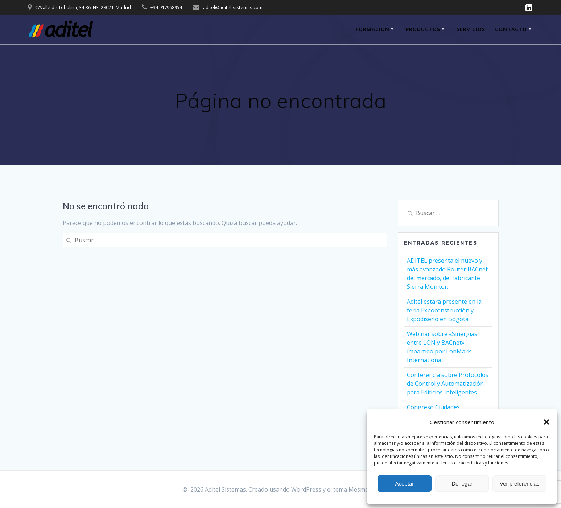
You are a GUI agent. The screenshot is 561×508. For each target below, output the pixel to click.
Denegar (462, 483)
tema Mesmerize (356, 489)
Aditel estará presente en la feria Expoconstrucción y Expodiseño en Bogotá (444, 310)
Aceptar (404, 483)
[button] (546, 422)
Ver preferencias (519, 483)
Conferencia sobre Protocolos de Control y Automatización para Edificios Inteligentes (447, 383)
